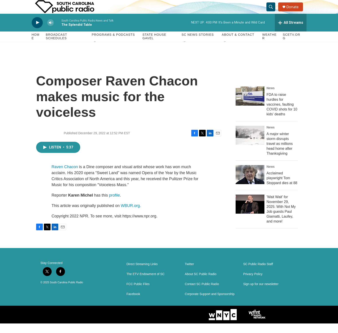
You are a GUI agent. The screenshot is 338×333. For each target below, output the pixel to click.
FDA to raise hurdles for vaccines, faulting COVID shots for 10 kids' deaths (282, 114)
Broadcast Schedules (56, 46)
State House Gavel (154, 46)
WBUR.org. (131, 215)
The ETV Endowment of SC (146, 283)
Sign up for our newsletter (261, 293)
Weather (269, 46)
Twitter (189, 273)
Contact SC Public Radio (202, 293)
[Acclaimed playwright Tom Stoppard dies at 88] (250, 184)
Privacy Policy (252, 283)
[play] (37, 32)
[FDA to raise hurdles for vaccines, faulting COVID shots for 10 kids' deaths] (250, 105)
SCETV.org (291, 46)
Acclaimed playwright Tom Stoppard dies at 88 (282, 187)
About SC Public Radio (200, 283)
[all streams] (291, 32)
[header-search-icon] (272, 11)
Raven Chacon (65, 176)
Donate (295, 11)
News (271, 97)
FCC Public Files (138, 293)
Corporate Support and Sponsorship (209, 303)
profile (114, 205)
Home (36, 46)
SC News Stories (198, 44)
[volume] (50, 32)
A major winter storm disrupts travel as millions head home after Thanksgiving (280, 153)
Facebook (133, 303)
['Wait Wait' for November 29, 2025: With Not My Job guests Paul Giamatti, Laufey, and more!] (250, 213)
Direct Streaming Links (142, 273)
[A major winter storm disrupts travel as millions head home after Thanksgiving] (250, 144)
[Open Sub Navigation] (95, 51)
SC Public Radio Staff (258, 273)
